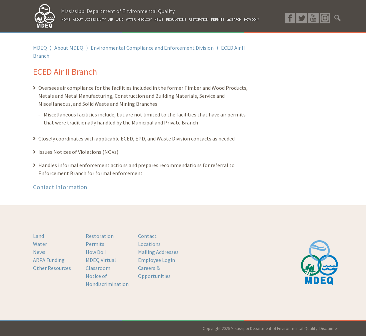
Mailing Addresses (158, 252)
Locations (149, 244)
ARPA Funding (49, 260)
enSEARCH (234, 19)
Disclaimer (328, 328)
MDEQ (40, 47)
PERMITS (217, 19)
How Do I (96, 252)
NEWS (158, 19)
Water (40, 244)
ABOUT (78, 19)
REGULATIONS (176, 19)
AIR (110, 19)
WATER (131, 19)
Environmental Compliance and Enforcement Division (152, 47)
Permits (95, 244)
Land (38, 236)
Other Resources (52, 268)
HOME (65, 19)
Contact (147, 236)
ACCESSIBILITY (95, 19)
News (39, 252)
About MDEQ (68, 47)
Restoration (100, 236)
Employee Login (156, 260)
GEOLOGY (145, 19)
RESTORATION (198, 19)
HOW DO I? (251, 19)
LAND (119, 19)
